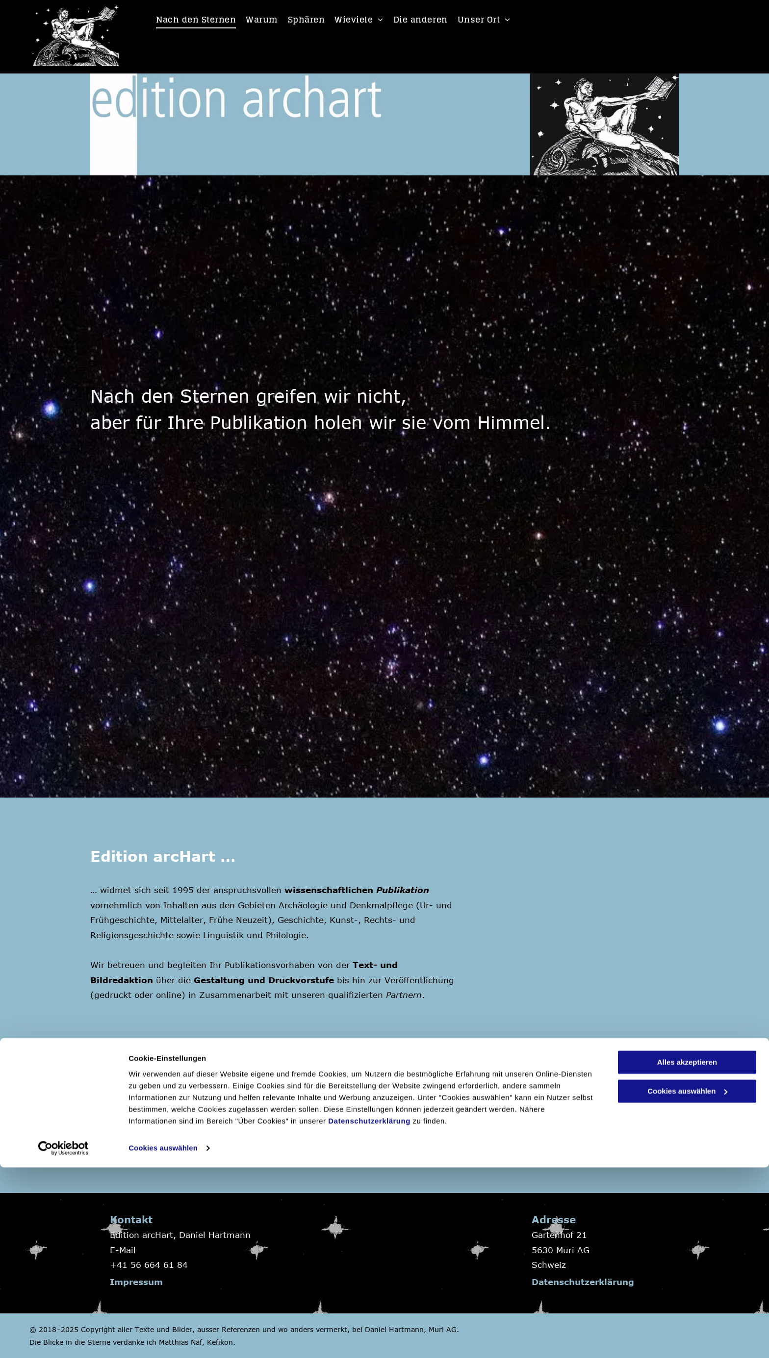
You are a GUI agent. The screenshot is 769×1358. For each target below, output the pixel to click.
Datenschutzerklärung (369, 1312)
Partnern (404, 994)
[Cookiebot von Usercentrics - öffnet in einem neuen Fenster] (63, 1339)
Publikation (402, 890)
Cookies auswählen (163, 1338)
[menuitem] (196, 19)
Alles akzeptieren (687, 1253)
